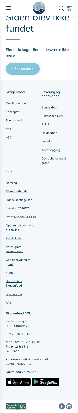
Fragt (9, 273)
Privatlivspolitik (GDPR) (21, 217)
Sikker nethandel (17, 191)
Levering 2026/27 (17, 208)
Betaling (11, 183)
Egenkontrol (14, 120)
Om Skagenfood (16, 103)
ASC (9, 137)
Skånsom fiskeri (52, 116)
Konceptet (13, 112)
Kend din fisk (14, 238)
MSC (9, 129)
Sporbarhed (49, 107)
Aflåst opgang (51, 150)
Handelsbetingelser (19, 200)
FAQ (9, 302)
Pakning (47, 124)
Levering (47, 141)
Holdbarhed (49, 133)
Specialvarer (14, 294)
